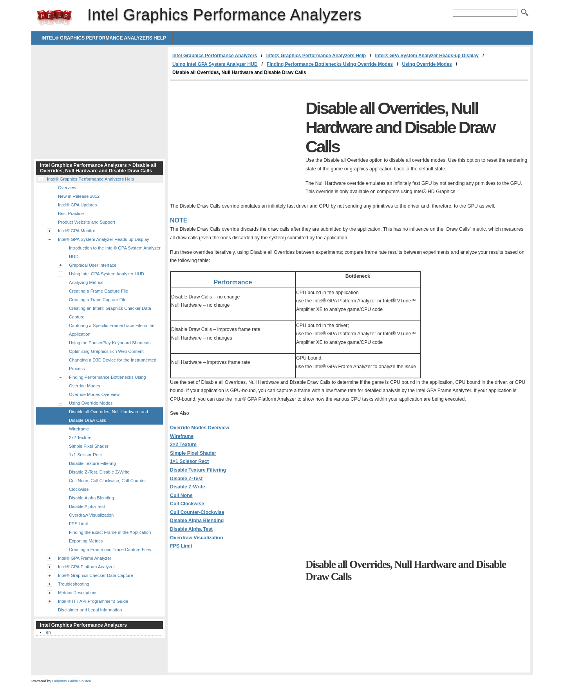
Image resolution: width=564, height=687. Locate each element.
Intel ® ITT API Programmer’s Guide (93, 601)
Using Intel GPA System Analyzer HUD (215, 64)
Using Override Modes (427, 64)
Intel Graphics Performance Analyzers (54, 17)
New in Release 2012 (78, 196)
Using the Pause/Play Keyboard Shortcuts (109, 342)
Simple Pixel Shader (193, 453)
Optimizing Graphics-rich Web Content (106, 351)
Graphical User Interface (92, 265)
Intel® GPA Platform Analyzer (86, 566)
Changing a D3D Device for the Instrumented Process (112, 364)
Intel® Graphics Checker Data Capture (95, 575)
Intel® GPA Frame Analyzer (84, 558)
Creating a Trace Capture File (98, 299)
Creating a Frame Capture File (98, 291)
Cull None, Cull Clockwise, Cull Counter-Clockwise (108, 485)
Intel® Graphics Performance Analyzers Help (104, 38)
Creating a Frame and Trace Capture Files (110, 549)
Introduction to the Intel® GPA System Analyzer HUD (115, 252)
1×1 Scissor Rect (189, 461)
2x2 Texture (80, 437)
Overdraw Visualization (196, 538)
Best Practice (71, 213)
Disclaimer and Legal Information (90, 609)
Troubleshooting (73, 584)
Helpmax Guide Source (71, 681)
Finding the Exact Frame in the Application (110, 532)
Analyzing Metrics (86, 282)
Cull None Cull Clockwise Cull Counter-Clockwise (197, 504)
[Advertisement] (236, 139)
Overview (67, 187)
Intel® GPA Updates (77, 204)
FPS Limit (181, 546)
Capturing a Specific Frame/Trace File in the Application (111, 329)
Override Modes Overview (199, 427)
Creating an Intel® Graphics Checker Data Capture (110, 312)
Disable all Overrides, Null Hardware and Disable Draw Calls (108, 416)
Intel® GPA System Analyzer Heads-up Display (426, 55)
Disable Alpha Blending (197, 520)
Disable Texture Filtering (198, 470)
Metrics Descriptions (78, 592)
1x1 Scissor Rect (85, 454)
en (48, 632)
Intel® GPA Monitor (76, 230)
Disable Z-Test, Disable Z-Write (99, 472)
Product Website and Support (86, 222)
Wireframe (181, 436)
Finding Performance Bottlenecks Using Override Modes (330, 64)
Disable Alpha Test (191, 529)
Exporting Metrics (86, 541)
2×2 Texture (183, 444)
